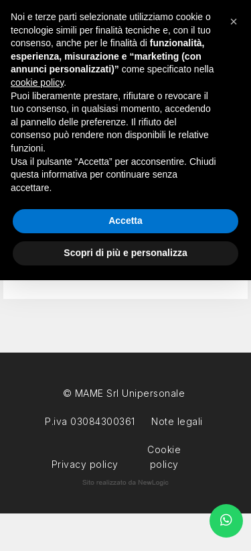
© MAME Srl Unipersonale (124, 393)
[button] (233, 21)
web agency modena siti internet (125, 483)
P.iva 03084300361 (90, 421)
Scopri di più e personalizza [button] (125, 252)
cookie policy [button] (37, 82)
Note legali (177, 421)
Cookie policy (164, 448)
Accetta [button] (125, 220)
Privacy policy (85, 462)
